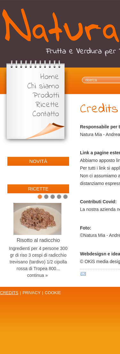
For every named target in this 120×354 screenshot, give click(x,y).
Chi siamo (43, 86)
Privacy (31, 292)
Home (49, 77)
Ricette (47, 105)
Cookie (53, 292)
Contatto (45, 114)
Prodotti (46, 96)
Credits (9, 292)
